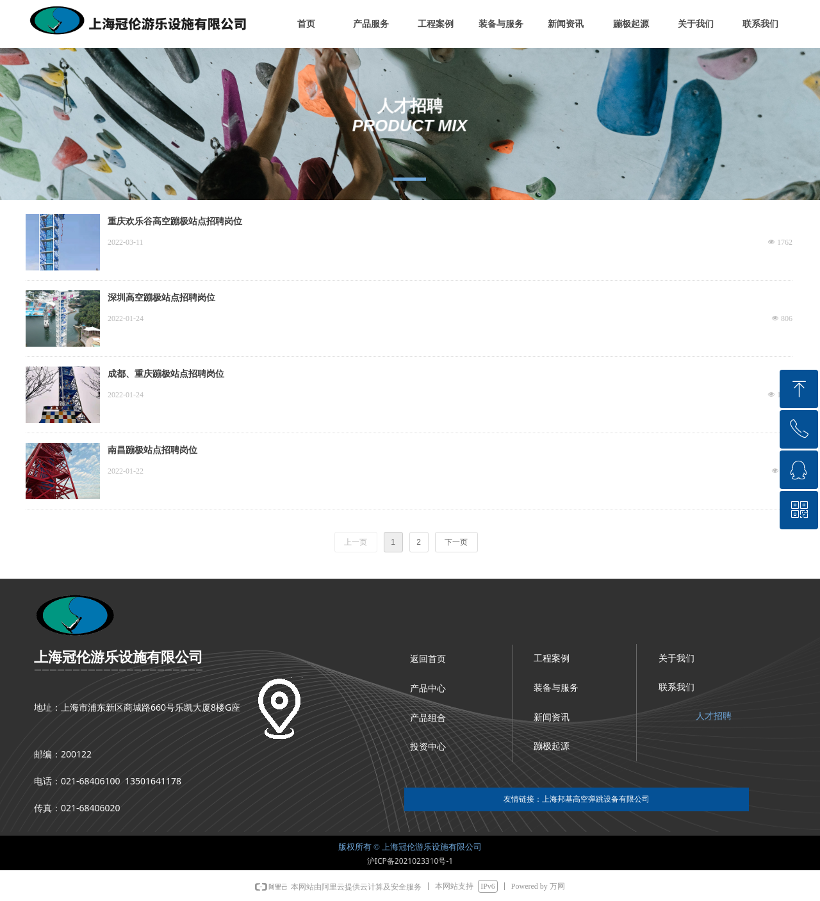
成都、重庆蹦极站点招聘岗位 (166, 374)
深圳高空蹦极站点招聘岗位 (161, 297)
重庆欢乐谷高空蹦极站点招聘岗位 (175, 221)
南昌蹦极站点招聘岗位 (152, 450)
